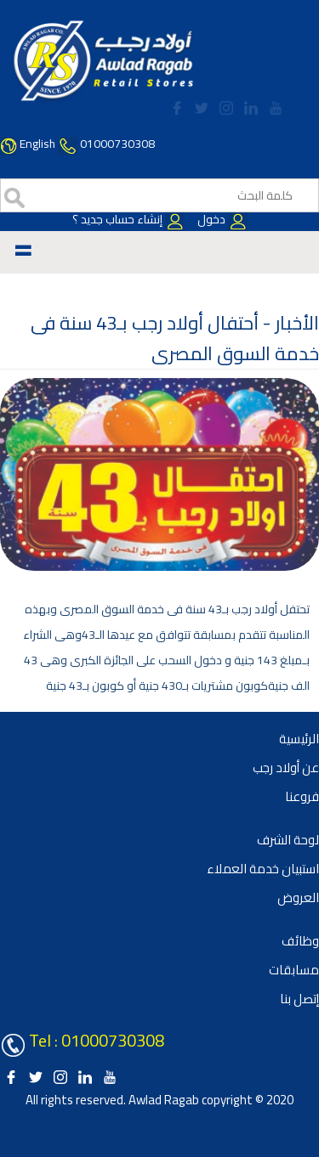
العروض (298, 897)
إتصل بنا (299, 998)
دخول (221, 219)
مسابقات (294, 969)
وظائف (300, 940)
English (37, 144)
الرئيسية (299, 738)
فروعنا (302, 796)
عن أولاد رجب (286, 767)
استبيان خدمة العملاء (263, 868)
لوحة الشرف (288, 839)
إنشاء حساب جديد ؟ (128, 219)
